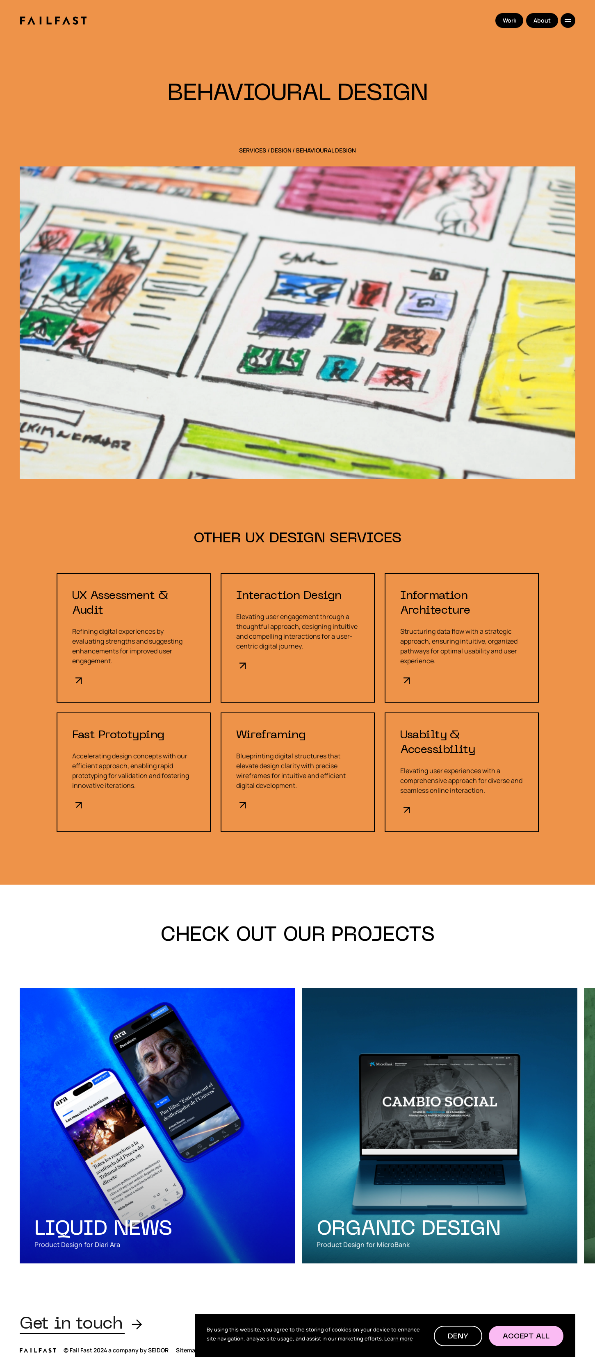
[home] (53, 20)
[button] (458, 1336)
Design (281, 150)
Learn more (398, 1338)
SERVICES (252, 150)
